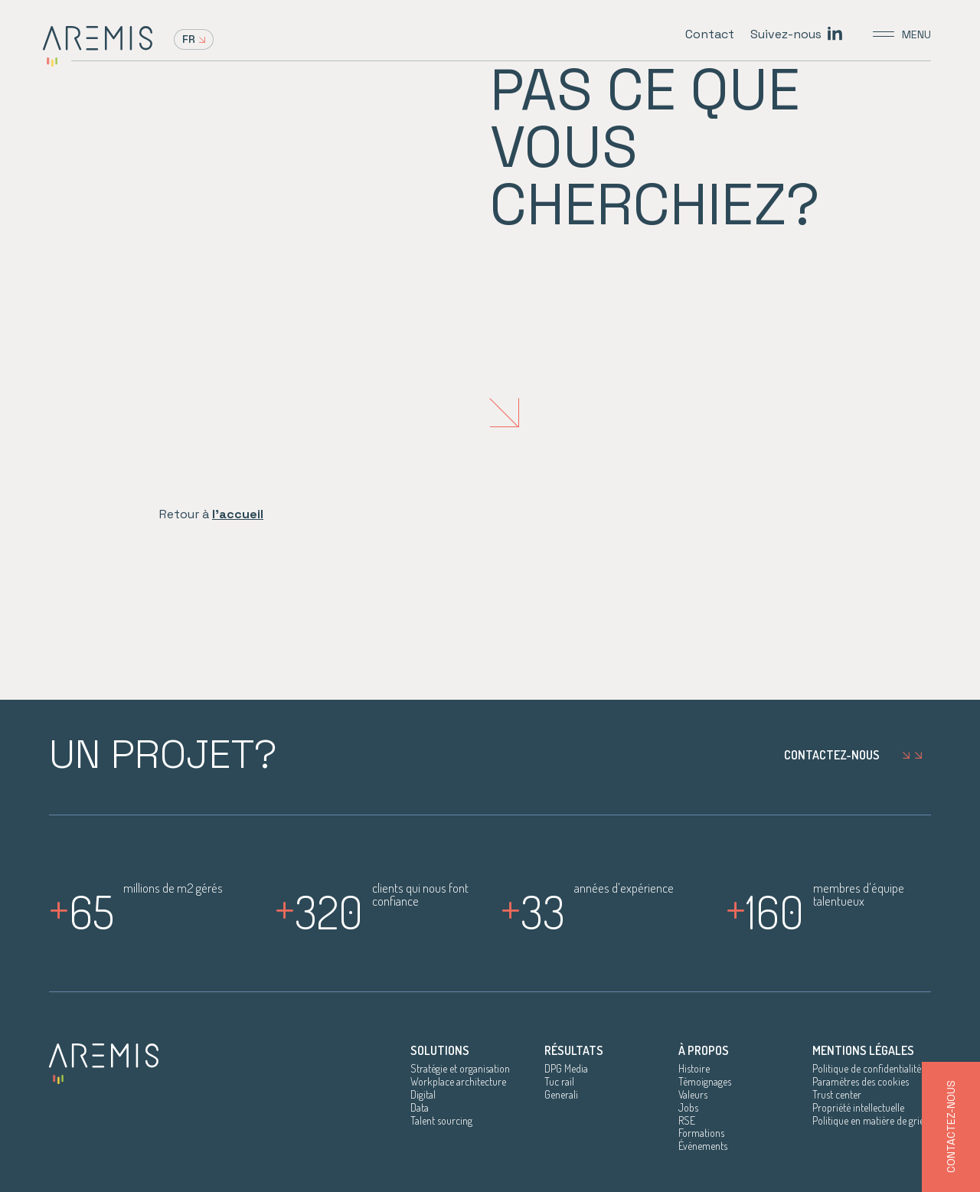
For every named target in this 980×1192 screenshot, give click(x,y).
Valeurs (692, 1095)
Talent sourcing (441, 1121)
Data (419, 1108)
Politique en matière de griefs (871, 1121)
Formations (701, 1133)
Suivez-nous (786, 34)
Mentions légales (863, 1050)
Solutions (439, 1050)
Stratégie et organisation (460, 1069)
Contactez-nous (857, 755)
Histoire (694, 1069)
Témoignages (704, 1082)
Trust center (836, 1095)
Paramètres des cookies (860, 1082)
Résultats (573, 1050)
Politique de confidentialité (866, 1069)
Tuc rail (559, 1082)
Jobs (688, 1108)
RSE (686, 1121)
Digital (423, 1095)
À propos (703, 1050)
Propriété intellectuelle (858, 1108)
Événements (702, 1146)
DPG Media (566, 1069)
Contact (709, 34)
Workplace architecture (458, 1082)
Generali (561, 1095)
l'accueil (237, 514)
